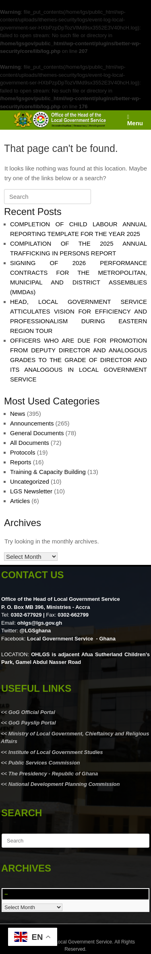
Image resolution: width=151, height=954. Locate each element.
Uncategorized (29, 481)
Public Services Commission (44, 763)
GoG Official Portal (31, 712)
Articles (20, 500)
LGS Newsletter (31, 491)
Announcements (32, 423)
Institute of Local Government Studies (55, 752)
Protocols (22, 452)
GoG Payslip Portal (32, 723)
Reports (20, 462)
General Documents (37, 433)
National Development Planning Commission (64, 784)
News (17, 413)
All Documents (29, 442)
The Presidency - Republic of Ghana (52, 774)
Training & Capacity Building (48, 471)
